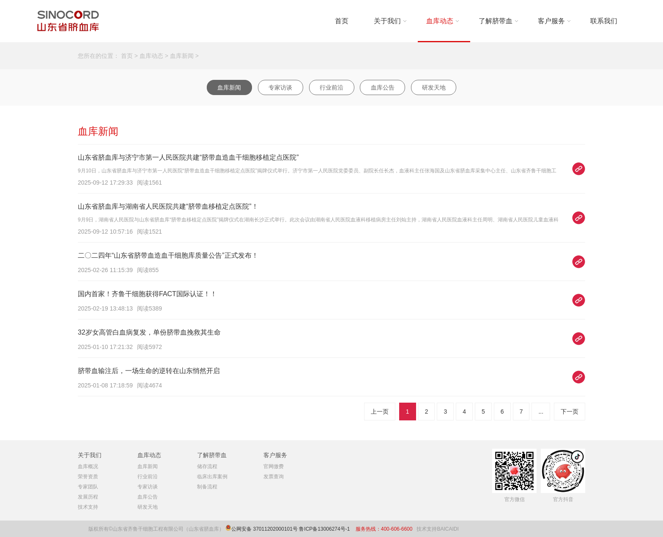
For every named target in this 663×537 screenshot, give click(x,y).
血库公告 (383, 87)
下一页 (569, 411)
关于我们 (387, 21)
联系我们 (603, 21)
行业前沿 (331, 87)
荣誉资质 (88, 477)
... (540, 411)
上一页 (380, 411)
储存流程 (207, 466)
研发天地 (434, 87)
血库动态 (439, 21)
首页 (341, 21)
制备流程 (207, 487)
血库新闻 (182, 55)
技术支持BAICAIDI (437, 529)
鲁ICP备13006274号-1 (325, 529)
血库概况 (88, 466)
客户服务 (551, 21)
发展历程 (88, 497)
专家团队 (88, 487)
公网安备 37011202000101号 (264, 529)
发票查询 (273, 477)
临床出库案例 (212, 477)
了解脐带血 (495, 21)
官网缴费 (273, 466)
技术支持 (88, 507)
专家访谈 (280, 87)
